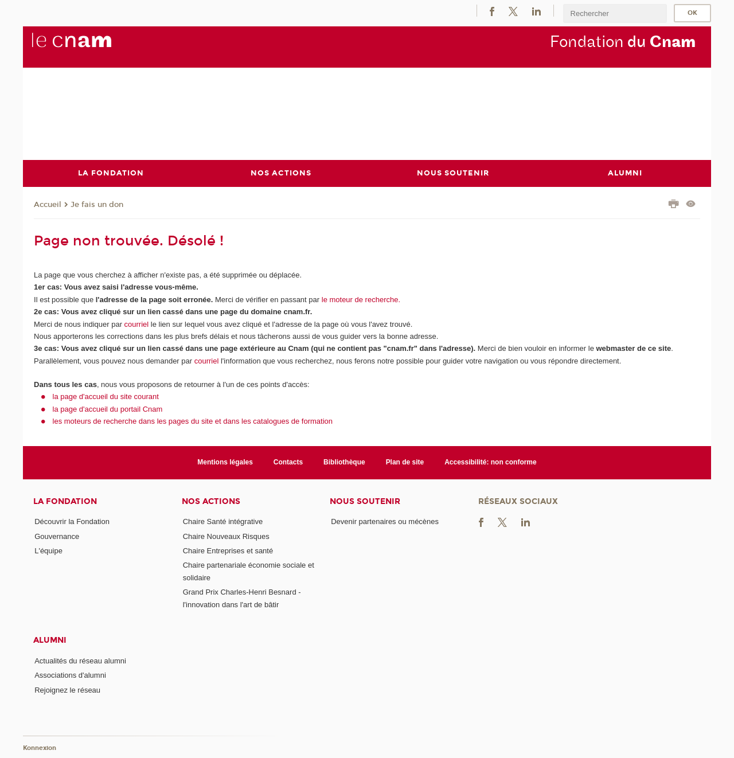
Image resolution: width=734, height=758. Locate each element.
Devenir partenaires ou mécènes (385, 521)
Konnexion (39, 748)
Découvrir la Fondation (72, 521)
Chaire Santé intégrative (223, 521)
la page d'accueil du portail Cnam (108, 408)
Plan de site (405, 462)
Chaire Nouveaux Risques (226, 536)
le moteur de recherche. (359, 299)
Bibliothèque (344, 462)
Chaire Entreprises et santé (228, 550)
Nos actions (211, 501)
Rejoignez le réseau (67, 689)
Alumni (50, 640)
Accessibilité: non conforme (490, 462)
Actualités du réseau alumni (80, 660)
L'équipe (48, 550)
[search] (614, 13)
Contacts (288, 462)
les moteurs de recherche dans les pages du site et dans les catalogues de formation (193, 421)
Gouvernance (56, 536)
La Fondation (65, 501)
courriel (136, 323)
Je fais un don (97, 204)
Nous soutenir (365, 501)
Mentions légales (225, 462)
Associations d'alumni (70, 675)
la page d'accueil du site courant (106, 396)
